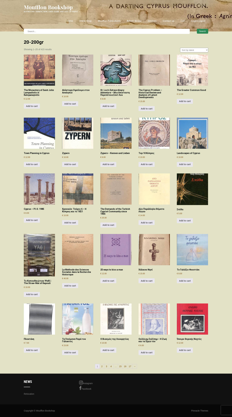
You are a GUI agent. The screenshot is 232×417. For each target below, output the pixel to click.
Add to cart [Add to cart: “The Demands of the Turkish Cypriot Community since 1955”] (108, 225)
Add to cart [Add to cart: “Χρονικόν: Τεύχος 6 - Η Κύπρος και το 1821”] (70, 222)
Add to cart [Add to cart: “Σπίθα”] (185, 220)
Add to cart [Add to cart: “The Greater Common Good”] (185, 101)
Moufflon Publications (109, 20)
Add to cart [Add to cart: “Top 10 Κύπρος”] (146, 164)
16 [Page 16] (125, 366)
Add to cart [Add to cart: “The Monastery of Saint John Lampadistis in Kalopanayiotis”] (32, 106)
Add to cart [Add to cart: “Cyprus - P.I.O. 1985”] (32, 220)
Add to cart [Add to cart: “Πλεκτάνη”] (32, 350)
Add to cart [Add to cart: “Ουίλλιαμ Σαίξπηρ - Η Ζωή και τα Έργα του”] (146, 352)
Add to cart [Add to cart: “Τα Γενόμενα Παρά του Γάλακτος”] (70, 352)
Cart (183, 20)
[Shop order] (194, 50)
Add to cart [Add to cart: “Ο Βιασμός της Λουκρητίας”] (108, 350)
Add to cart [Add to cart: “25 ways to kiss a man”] (108, 281)
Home (70, 20)
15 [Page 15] (120, 366)
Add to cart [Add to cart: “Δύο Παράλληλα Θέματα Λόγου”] (146, 222)
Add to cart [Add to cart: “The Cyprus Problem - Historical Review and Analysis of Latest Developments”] (146, 108)
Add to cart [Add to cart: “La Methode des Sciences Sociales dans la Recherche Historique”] (70, 285)
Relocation (29, 394)
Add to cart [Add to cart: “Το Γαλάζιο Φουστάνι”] (185, 281)
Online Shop (85, 20)
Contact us (168, 20)
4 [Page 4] (111, 366)
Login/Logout (198, 20)
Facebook (85, 388)
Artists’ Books (134, 20)
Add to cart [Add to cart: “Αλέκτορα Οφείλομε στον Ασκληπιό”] (70, 104)
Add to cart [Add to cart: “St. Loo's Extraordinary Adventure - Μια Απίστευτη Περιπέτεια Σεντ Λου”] (108, 106)
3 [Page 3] (106, 366)
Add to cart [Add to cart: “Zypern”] (70, 164)
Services (152, 20)
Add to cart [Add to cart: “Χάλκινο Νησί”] (146, 281)
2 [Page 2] (102, 366)
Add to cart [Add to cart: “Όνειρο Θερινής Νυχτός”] (185, 350)
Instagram (86, 382)
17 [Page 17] (130, 366)
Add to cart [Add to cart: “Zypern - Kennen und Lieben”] (108, 164)
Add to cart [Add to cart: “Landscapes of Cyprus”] (185, 164)
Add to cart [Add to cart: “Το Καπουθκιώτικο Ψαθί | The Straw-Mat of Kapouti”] (32, 294)
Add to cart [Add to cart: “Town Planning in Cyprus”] (32, 164)
